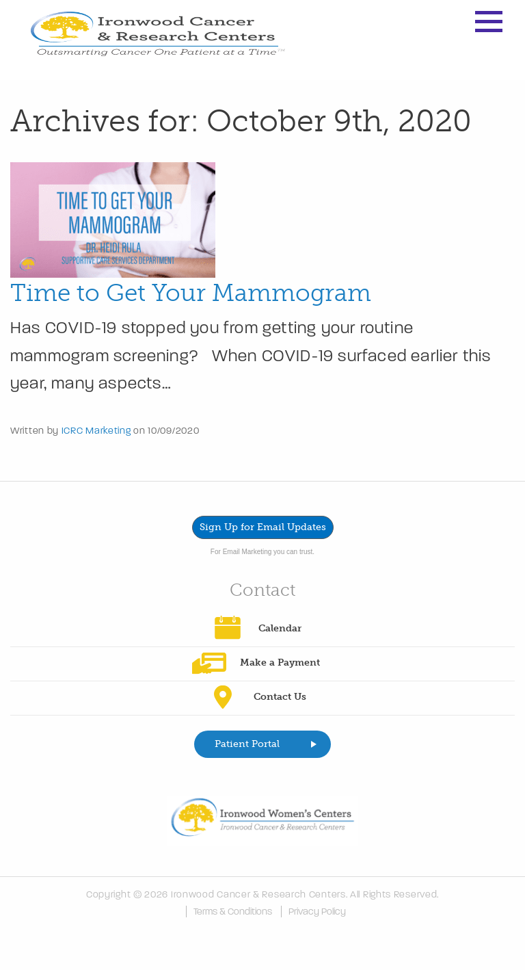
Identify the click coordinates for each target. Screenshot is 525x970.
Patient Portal (247, 744)
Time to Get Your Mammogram (190, 292)
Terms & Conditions (232, 911)
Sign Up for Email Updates (263, 527)
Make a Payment (280, 662)
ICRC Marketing (96, 430)
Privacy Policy (317, 911)
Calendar (279, 628)
